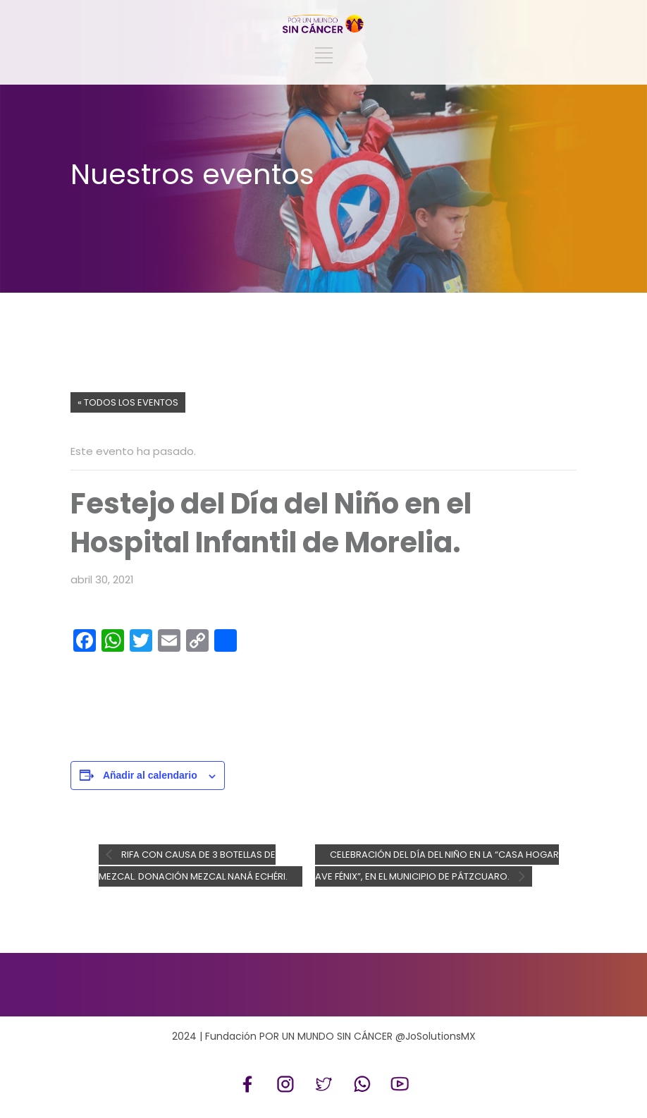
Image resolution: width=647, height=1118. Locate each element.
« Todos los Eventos (128, 402)
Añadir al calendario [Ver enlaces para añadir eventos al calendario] (150, 775)
